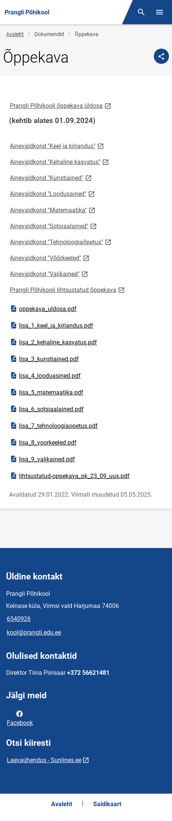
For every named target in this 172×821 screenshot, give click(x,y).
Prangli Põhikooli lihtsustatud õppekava (68, 290)
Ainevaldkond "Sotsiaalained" (54, 226)
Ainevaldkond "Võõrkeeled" (50, 258)
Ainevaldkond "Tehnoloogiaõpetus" (61, 242)
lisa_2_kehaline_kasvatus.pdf (53, 342)
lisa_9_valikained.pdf (42, 459)
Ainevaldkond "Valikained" (49, 274)
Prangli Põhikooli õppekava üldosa (61, 105)
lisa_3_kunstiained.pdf (44, 358)
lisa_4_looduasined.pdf (45, 375)
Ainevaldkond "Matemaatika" (53, 210)
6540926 (19, 618)
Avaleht (15, 34)
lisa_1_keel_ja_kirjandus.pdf (51, 325)
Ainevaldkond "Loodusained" (53, 193)
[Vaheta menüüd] (159, 12)
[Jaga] (161, 56)
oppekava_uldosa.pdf (43, 308)
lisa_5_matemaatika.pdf (46, 392)
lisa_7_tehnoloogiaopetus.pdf (53, 425)
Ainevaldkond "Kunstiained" (51, 178)
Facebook (20, 718)
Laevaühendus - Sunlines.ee (44, 760)
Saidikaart (107, 804)
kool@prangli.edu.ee (34, 632)
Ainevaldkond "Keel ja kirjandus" (57, 146)
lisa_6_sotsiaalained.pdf (46, 409)
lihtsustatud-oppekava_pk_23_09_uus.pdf (69, 475)
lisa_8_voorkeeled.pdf (43, 442)
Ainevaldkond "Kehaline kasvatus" (60, 162)
